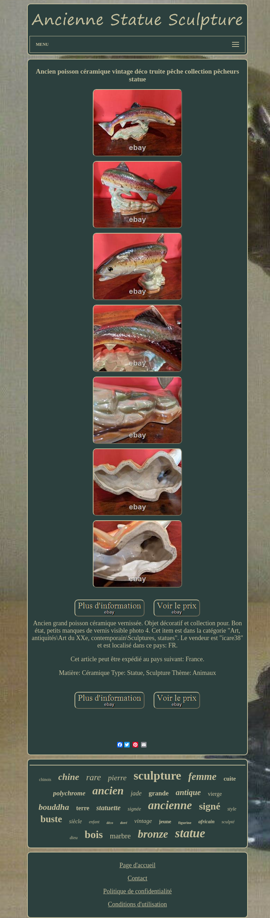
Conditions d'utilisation (137, 904)
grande (159, 793)
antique (188, 792)
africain (206, 821)
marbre (120, 836)
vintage (143, 821)
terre (82, 808)
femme (202, 776)
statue (190, 833)
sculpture (157, 775)
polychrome (69, 793)
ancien (108, 790)
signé (209, 806)
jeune (165, 821)
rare (93, 777)
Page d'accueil (138, 865)
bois (94, 834)
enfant (94, 821)
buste (51, 819)
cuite (230, 778)
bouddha (54, 807)
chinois (45, 779)
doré (123, 822)
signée (134, 809)
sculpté (227, 821)
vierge (215, 794)
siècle (75, 821)
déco (110, 823)
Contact (137, 878)
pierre (117, 777)
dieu (73, 837)
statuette (108, 808)
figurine (184, 822)
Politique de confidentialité (137, 891)
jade (136, 793)
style (232, 809)
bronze (153, 834)
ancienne (170, 805)
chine (68, 777)
